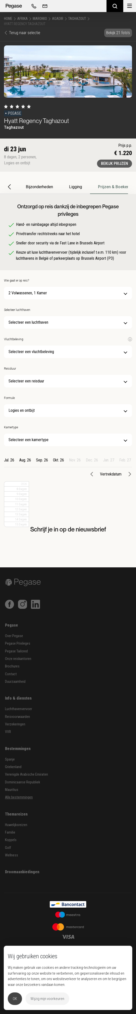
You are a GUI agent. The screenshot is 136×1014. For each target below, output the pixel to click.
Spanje (10, 759)
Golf (8, 848)
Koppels (10, 840)
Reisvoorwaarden (17, 717)
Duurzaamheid (15, 682)
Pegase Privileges (17, 643)
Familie (10, 832)
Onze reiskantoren (18, 659)
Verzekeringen (15, 724)
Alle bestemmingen (19, 797)
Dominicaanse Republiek (22, 782)
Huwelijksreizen (16, 825)
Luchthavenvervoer (18, 709)
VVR (8, 732)
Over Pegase (14, 636)
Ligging (75, 186)
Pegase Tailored (16, 651)
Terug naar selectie (22, 32)
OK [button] (15, 998)
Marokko (40, 19)
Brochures (12, 666)
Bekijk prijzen (114, 163)
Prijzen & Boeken (113, 186)
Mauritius (11, 790)
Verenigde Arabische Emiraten (26, 774)
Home (8, 19)
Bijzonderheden (39, 186)
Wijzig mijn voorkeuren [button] (47, 998)
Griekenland (13, 767)
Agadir (57, 19)
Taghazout (77, 19)
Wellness (11, 855)
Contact (11, 674)
